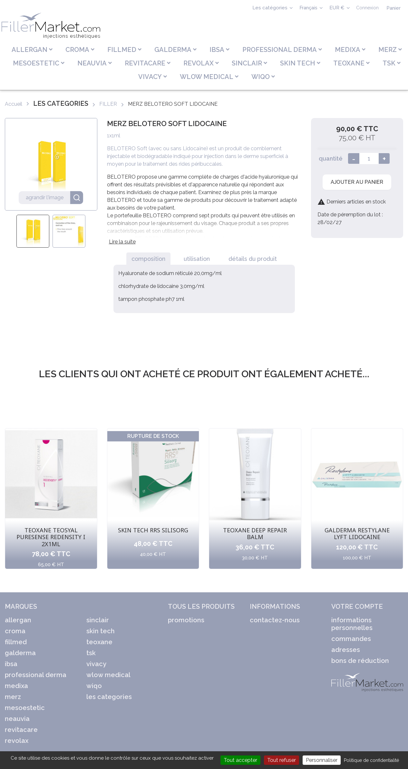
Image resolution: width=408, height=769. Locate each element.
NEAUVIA (17, 719)
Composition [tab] (148, 258)
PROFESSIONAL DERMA (35, 675)
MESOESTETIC (25, 708)
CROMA (15, 631)
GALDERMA (20, 653)
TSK (91, 653)
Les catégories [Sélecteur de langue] (270, 8)
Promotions (186, 620)
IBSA (11, 664)
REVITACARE (21, 730)
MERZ (13, 697)
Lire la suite (122, 242)
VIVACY (96, 664)
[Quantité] (369, 158)
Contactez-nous (275, 620)
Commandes (351, 639)
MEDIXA (16, 686)
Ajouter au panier (357, 182)
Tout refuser (281, 760)
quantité (331, 158)
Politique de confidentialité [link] (371, 760)
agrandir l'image (54, 197)
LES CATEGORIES (109, 697)
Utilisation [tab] (197, 258)
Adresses (345, 650)
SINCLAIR (97, 620)
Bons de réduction (360, 661)
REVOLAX (16, 740)
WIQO (94, 686)
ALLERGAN (18, 620)
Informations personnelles (352, 624)
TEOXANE (99, 642)
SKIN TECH (100, 631)
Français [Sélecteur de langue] (309, 8)
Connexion (367, 7)
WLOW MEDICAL (108, 675)
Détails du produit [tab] (252, 258)
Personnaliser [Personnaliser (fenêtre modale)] (321, 760)
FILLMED (16, 642)
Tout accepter (240, 760)
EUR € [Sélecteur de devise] (337, 8)
